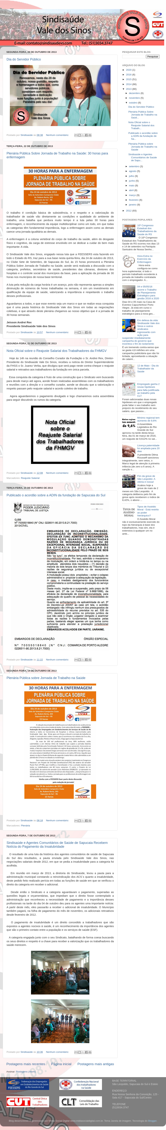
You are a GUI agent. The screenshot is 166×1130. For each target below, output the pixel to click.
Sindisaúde (27, 135)
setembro (134, 166)
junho (132, 180)
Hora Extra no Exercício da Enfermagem (144, 259)
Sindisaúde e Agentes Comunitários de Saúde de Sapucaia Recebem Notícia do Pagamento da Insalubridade (57, 844)
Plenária (25, 825)
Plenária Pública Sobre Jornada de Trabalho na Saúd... (142, 114)
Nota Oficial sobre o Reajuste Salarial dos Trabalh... (141, 125)
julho (132, 176)
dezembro (135, 93)
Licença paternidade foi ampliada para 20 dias (148, 448)
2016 (129, 74)
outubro (133, 102)
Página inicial (61, 1064)
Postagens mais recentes (25, 1064)
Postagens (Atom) (26, 1071)
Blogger (152, 1120)
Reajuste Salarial (30, 478)
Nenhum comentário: (58, 135)
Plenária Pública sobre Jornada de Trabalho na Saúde (46, 678)
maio (132, 185)
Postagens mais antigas (95, 1064)
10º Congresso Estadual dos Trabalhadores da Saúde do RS (146, 230)
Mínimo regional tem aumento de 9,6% (148, 419)
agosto (133, 171)
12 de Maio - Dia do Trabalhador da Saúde (148, 368)
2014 (129, 84)
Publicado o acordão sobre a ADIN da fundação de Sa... (143, 136)
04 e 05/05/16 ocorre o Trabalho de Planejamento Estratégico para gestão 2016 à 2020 (148, 292)
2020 (129, 69)
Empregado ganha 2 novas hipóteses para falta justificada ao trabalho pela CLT (148, 390)
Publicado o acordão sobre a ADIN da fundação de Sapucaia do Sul (56, 495)
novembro (135, 98)
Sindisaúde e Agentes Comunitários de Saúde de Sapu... (142, 157)
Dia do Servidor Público (24, 59)
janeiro (133, 204)
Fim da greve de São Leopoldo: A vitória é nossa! (146, 479)
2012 (129, 210)
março (132, 195)
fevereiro (134, 200)
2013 (129, 89)
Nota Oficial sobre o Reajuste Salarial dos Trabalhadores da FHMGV (57, 351)
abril (131, 190)
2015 (129, 79)
